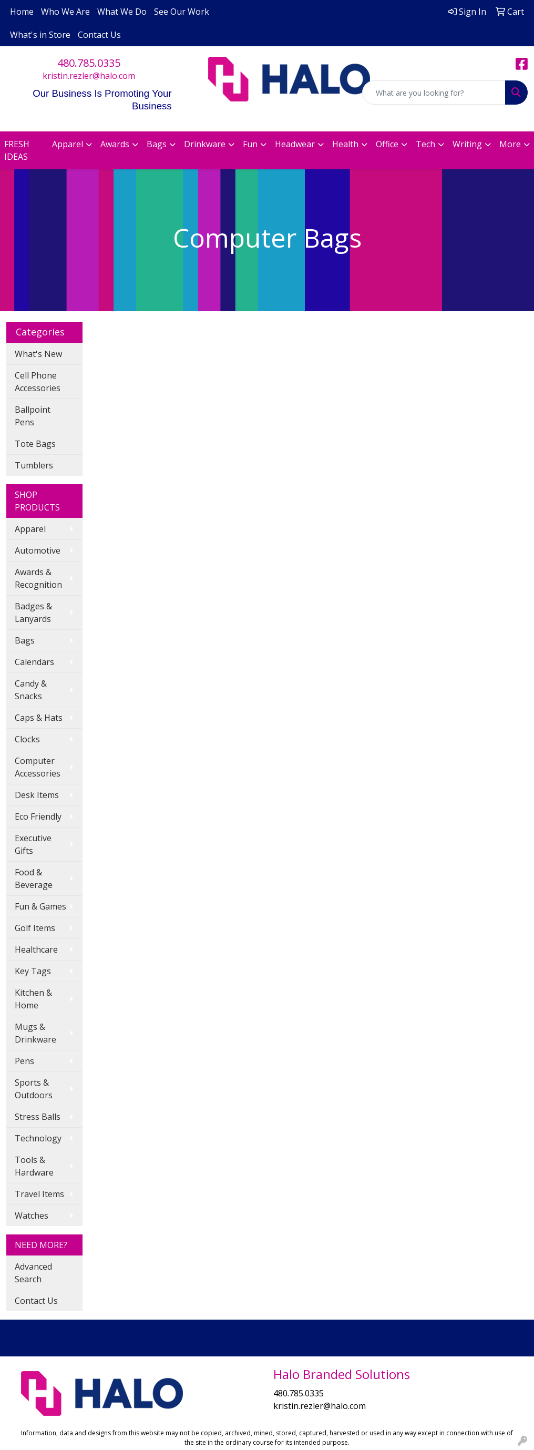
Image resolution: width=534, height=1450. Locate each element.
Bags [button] (157, 144)
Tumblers (34, 465)
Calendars (34, 662)
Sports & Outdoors (34, 1089)
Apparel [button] (67, 144)
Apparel (30, 529)
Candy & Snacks (31, 690)
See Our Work (181, 11)
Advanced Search (33, 1273)
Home (22, 11)
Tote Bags (35, 444)
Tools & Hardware (34, 1166)
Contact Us (99, 34)
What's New (38, 354)
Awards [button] (114, 144)
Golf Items (35, 928)
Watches (31, 1215)
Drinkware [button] (204, 144)
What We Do (122, 11)
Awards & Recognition (38, 578)
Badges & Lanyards (33, 612)
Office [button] (387, 144)
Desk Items (37, 795)
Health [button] (345, 144)
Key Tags (33, 971)
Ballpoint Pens (32, 416)
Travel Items (39, 1194)
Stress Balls (37, 1116)
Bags (25, 640)
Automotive (37, 550)
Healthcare (36, 949)
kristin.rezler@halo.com (89, 75)
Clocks (27, 739)
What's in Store (40, 34)
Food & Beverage (34, 878)
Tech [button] (425, 144)
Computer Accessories (37, 767)
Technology (38, 1138)
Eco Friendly (38, 816)
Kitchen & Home (33, 999)
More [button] (510, 144)
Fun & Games (40, 906)
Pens (24, 1061)
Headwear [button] (295, 144)
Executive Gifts (33, 844)
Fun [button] (250, 144)
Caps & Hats (39, 717)
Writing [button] (467, 144)
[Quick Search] (434, 92)
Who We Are (65, 11)
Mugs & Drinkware (35, 1033)
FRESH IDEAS (16, 150)
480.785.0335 (88, 63)
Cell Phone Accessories (37, 382)
